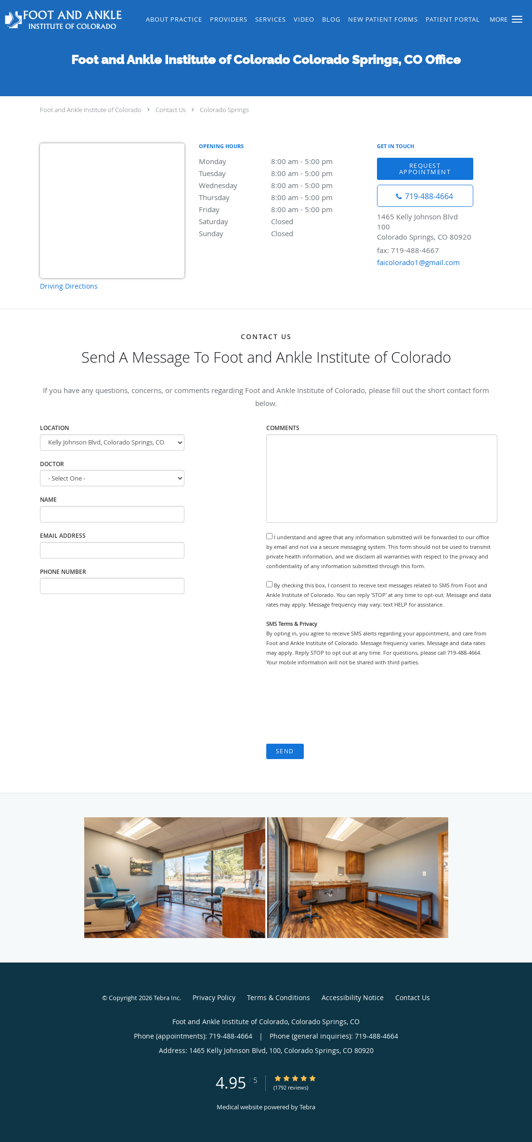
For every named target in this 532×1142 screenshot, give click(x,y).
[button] (517, 19)
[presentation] (339, 705)
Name (48, 499)
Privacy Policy (214, 997)
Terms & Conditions (278, 997)
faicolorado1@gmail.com (418, 262)
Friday (283, 209)
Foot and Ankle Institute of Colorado (91, 109)
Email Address (63, 536)
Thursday (283, 197)
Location (54, 428)
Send (285, 751)
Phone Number (63, 572)
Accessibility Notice (353, 997)
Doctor (52, 464)
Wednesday (283, 185)
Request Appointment (425, 168)
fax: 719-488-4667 (408, 250)
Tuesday (283, 173)
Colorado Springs (224, 109)
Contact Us (171, 109)
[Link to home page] (62, 19)
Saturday (283, 221)
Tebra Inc (167, 997)
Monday (283, 161)
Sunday (283, 233)
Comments (282, 428)
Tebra (307, 1107)
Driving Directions (69, 286)
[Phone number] (425, 196)
